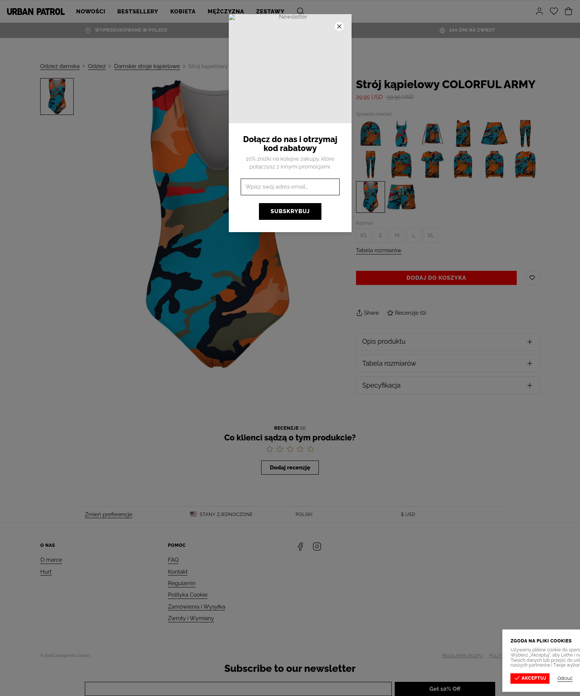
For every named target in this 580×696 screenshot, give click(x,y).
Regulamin (182, 583)
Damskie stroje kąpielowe (147, 66)
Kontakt (178, 571)
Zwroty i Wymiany (191, 618)
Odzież (97, 66)
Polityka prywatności (514, 655)
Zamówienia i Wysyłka (196, 606)
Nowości (90, 11)
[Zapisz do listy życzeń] (532, 277)
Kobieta (183, 11)
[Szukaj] (300, 11)
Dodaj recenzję (290, 467)
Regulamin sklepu (462, 655)
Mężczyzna (226, 11)
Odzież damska (60, 66)
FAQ (173, 560)
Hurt (45, 571)
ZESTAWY (270, 11)
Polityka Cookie (188, 594)
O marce (51, 560)
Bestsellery (137, 11)
